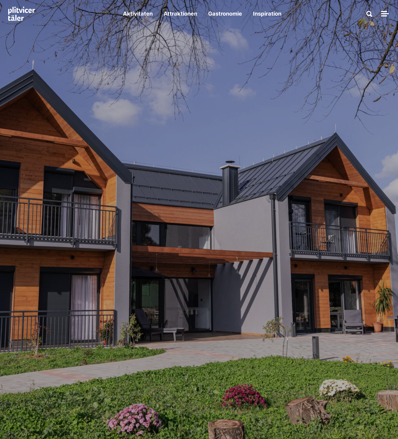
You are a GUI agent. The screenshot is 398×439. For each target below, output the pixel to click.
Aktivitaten (138, 13)
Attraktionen (180, 13)
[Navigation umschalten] (384, 13)
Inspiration (267, 13)
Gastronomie (225, 13)
